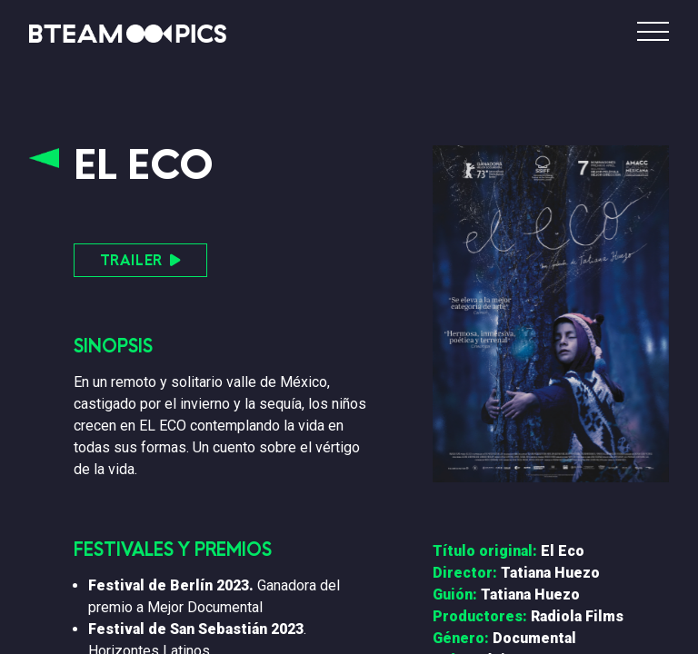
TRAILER (140, 260)
